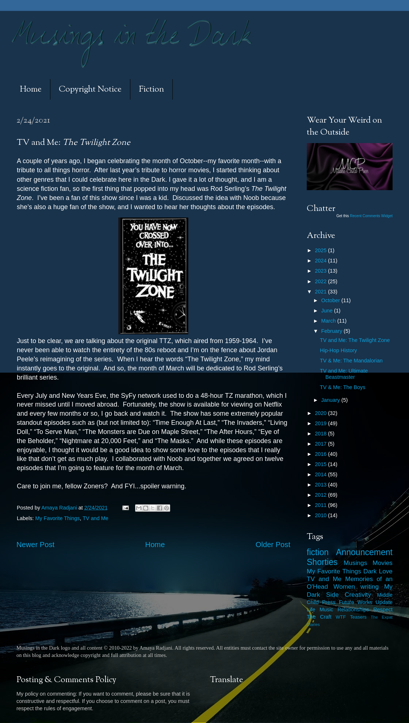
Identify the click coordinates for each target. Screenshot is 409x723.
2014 (321, 474)
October (331, 300)
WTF (341, 617)
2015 (321, 464)
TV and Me (95, 518)
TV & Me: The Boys (343, 387)
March (329, 321)
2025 (321, 250)
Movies (382, 562)
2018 (321, 434)
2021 (321, 292)
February (332, 331)
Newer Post (35, 545)
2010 (321, 515)
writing (369, 586)
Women (344, 586)
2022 (321, 281)
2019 (321, 423)
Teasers (358, 617)
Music (326, 609)
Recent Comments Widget (371, 216)
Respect (383, 609)
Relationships (353, 609)
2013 (321, 485)
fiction (318, 552)
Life (311, 609)
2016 (321, 454)
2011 (321, 505)
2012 (321, 495)
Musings (355, 562)
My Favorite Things (57, 518)
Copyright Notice (90, 90)
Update (384, 602)
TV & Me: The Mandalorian (351, 361)
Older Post (273, 545)
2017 (321, 444)
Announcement (364, 552)
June (327, 311)
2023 (321, 271)
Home (31, 90)
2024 (321, 261)
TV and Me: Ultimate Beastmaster (344, 374)
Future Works (355, 602)
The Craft (319, 617)
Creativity (358, 594)
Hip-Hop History (338, 350)
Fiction (151, 90)
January (331, 400)
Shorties (322, 562)
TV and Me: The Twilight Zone (355, 340)
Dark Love (378, 571)
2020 (321, 413)
